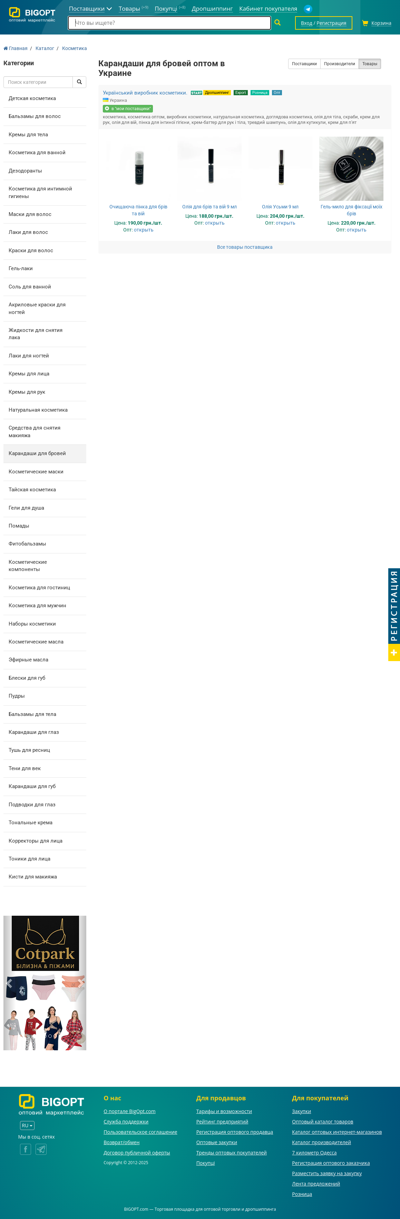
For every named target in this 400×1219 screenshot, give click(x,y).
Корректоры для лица (35, 841)
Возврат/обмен (121, 1142)
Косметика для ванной (37, 152)
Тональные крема (30, 822)
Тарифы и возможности (224, 1111)
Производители (339, 63)
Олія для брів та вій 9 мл (209, 206)
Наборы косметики (32, 624)
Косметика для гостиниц (39, 587)
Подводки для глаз (32, 805)
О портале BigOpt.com (129, 1111)
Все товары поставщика (245, 247)
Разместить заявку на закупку (327, 1173)
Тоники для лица (29, 859)
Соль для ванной (30, 287)
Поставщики (304, 63)
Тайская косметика (32, 489)
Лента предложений (316, 1183)
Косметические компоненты (28, 565)
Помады (19, 526)
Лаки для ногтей (29, 356)
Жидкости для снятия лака (35, 334)
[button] (9, 983)
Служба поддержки (126, 1121)
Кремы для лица (29, 374)
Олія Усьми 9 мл (280, 206)
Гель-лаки (21, 268)
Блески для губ (27, 678)
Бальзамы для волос (35, 116)
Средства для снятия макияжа (34, 431)
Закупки (301, 1111)
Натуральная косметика (38, 410)
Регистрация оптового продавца (234, 1132)
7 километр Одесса (314, 1152)
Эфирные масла (28, 660)
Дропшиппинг (217, 92)
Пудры (17, 696)
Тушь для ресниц (29, 750)
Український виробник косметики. (145, 93)
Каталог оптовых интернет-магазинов (337, 1132)
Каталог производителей (321, 1142)
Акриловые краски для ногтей (37, 308)
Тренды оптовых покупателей (231, 1152)
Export (240, 92)
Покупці (205, 1163)
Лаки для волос (28, 232)
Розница (259, 92)
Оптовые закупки (216, 1142)
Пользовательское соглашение (140, 1132)
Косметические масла (36, 642)
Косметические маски (36, 472)
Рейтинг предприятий (222, 1121)
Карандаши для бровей (37, 453)
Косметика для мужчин (37, 605)
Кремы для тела (28, 134)
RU (27, 1125)
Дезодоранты (25, 171)
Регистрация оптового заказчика (331, 1163)
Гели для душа (26, 508)
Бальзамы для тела (32, 714)
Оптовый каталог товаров (322, 1121)
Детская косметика (32, 98)
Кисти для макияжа (33, 877)
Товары (369, 63)
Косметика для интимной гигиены (40, 192)
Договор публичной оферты (137, 1152)
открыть (144, 230)
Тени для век (25, 768)
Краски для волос (31, 250)
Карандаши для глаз (34, 732)
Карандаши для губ (32, 786)
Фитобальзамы (27, 544)
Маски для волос (30, 214)
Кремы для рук (27, 392)
